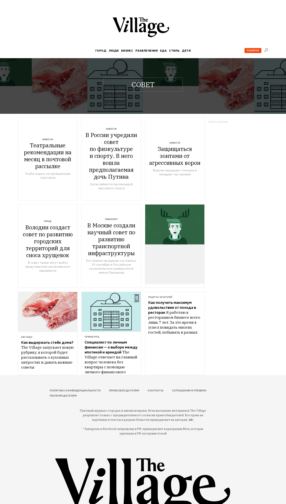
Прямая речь (92, 336)
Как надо (26, 337)
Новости (47, 139)
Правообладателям (124, 390)
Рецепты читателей (160, 297)
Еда (163, 50)
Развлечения (146, 50)
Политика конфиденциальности (75, 390)
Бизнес (127, 50)
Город (100, 50)
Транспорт (111, 219)
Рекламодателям (63, 395)
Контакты (155, 390)
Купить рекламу (218, 122)
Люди (114, 50)
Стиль (174, 50)
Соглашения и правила (189, 390)
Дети (186, 50)
